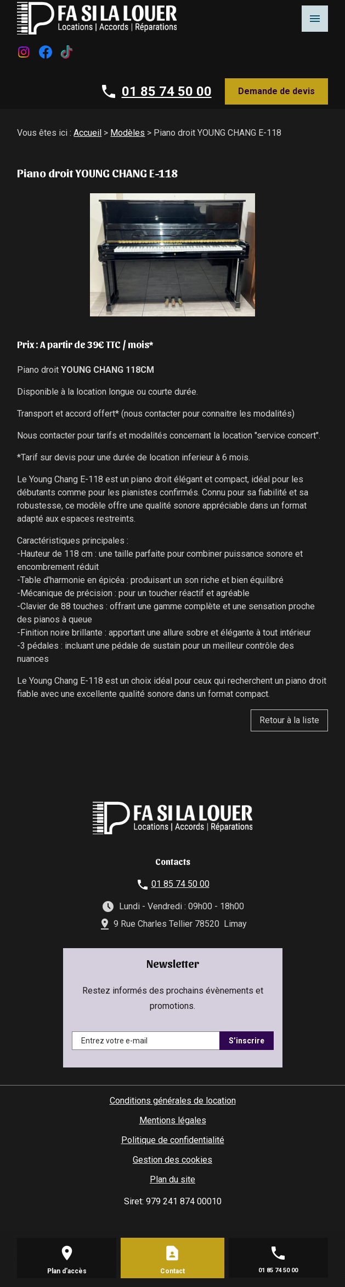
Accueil (87, 133)
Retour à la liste (289, 720)
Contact (172, 1271)
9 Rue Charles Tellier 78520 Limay (180, 924)
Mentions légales (172, 1120)
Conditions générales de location (173, 1100)
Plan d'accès (67, 1271)
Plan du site (172, 1179)
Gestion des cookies (172, 1160)
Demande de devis (276, 91)
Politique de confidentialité (172, 1140)
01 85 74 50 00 (167, 91)
